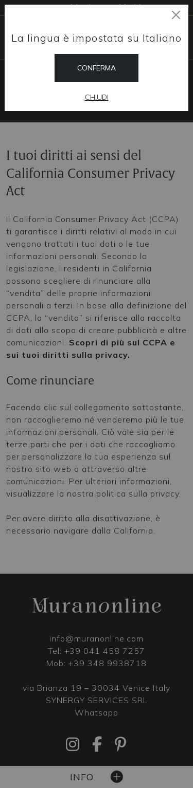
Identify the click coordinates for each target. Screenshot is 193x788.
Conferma (96, 67)
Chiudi (97, 97)
